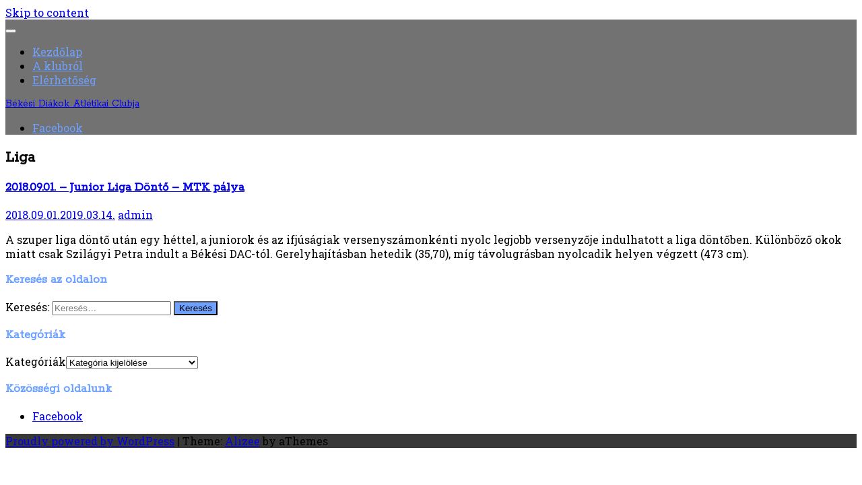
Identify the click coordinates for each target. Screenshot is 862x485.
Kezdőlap (57, 51)
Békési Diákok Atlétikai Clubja (72, 104)
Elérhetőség (64, 80)
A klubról (57, 66)
